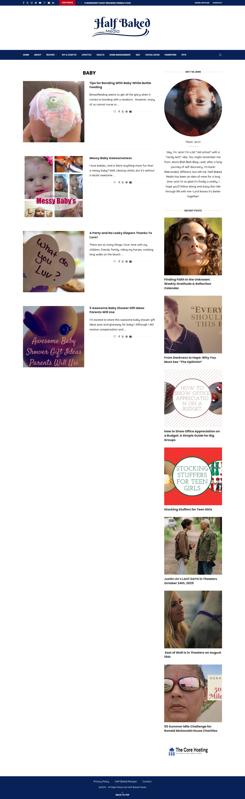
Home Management (120, 54)
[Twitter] (27, 2)
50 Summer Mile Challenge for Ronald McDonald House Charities (190, 728)
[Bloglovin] (44, 2)
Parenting (170, 54)
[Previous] (78, 2)
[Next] (81, 2)
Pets (183, 54)
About (37, 54)
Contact (217, 2)
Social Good (152, 54)
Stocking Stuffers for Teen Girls (188, 509)
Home (26, 54)
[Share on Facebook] (119, 111)
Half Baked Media (137, 787)
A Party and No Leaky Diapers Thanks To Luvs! (120, 235)
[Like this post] (114, 111)
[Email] (49, 2)
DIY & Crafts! (69, 54)
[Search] (220, 55)
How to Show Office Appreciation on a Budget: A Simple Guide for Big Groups (192, 435)
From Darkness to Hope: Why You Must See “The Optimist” (190, 359)
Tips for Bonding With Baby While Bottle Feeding (120, 85)
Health (100, 54)
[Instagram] (32, 2)
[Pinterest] (36, 2)
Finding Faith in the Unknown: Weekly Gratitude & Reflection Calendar (187, 283)
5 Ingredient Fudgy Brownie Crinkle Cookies (109, 3)
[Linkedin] (53, 2)
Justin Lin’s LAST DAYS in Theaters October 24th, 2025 (190, 581)
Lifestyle (86, 54)
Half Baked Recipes (126, 781)
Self (138, 54)
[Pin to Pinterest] (127, 111)
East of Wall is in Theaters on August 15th (192, 654)
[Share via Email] (130, 111)
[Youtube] (40, 2)
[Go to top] (122, 794)
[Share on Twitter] (122, 111)
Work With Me (202, 2)
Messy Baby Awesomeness (110, 158)
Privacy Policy (101, 781)
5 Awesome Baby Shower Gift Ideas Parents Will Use (116, 310)
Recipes (50, 54)
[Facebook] (23, 2)
